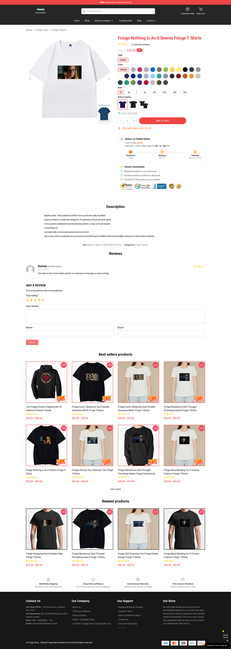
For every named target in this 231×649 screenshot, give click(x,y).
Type (120, 55)
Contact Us (123, 619)
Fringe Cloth (42, 30)
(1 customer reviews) (140, 44)
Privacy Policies (79, 615)
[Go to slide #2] (77, 129)
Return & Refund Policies (129, 615)
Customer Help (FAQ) (127, 623)
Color (120, 64)
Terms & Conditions (81, 611)
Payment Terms (125, 611)
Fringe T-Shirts (58, 30)
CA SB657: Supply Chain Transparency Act (91, 623)
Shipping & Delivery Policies (130, 607)
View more (115, 489)
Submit (32, 342)
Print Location (124, 97)
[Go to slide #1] (62, 129)
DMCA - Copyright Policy (83, 619)
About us (76, 607)
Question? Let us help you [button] (217, 645)
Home (29, 30)
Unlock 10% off (225, 636)
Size (120, 87)
